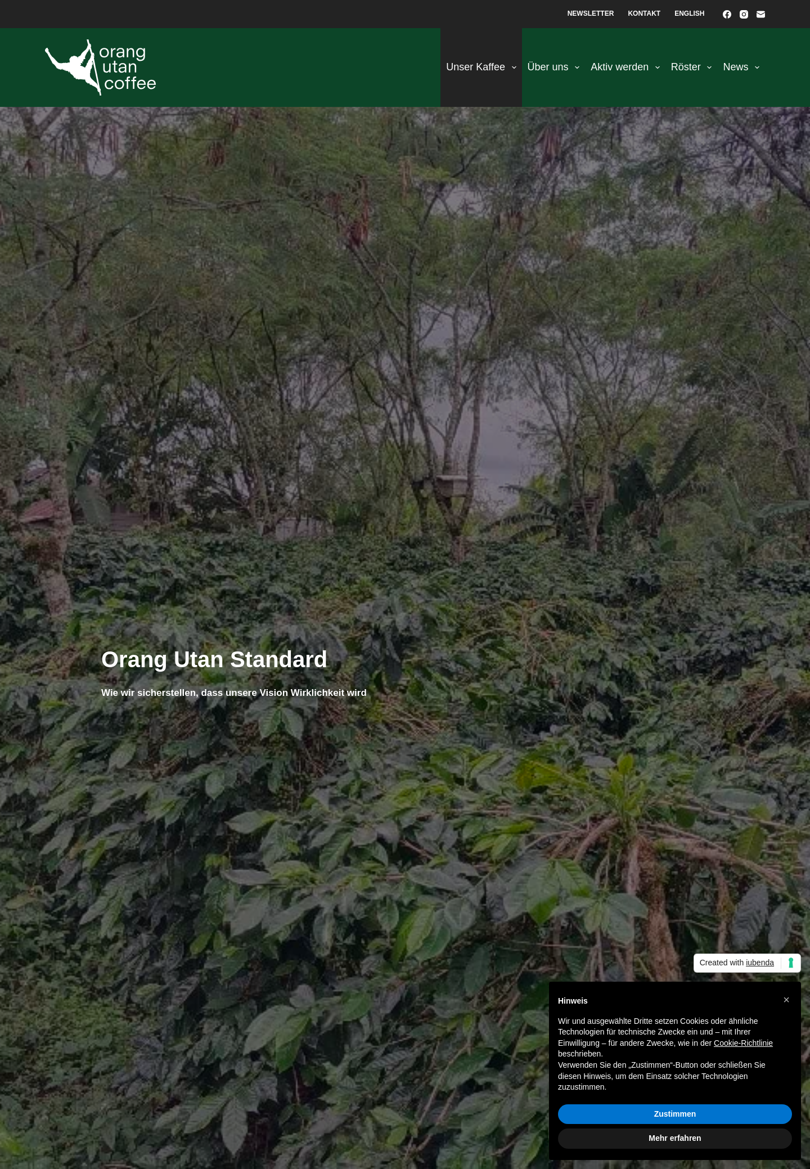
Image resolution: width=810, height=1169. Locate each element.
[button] (786, 1000)
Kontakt (644, 13)
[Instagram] (744, 14)
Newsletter (591, 13)
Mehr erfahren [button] (675, 1138)
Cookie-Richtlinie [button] (743, 1042)
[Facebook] (727, 14)
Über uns (556, 67)
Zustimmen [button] (675, 1113)
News (743, 67)
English (689, 13)
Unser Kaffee (483, 67)
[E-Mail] (761, 14)
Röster (694, 67)
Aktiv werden (627, 67)
